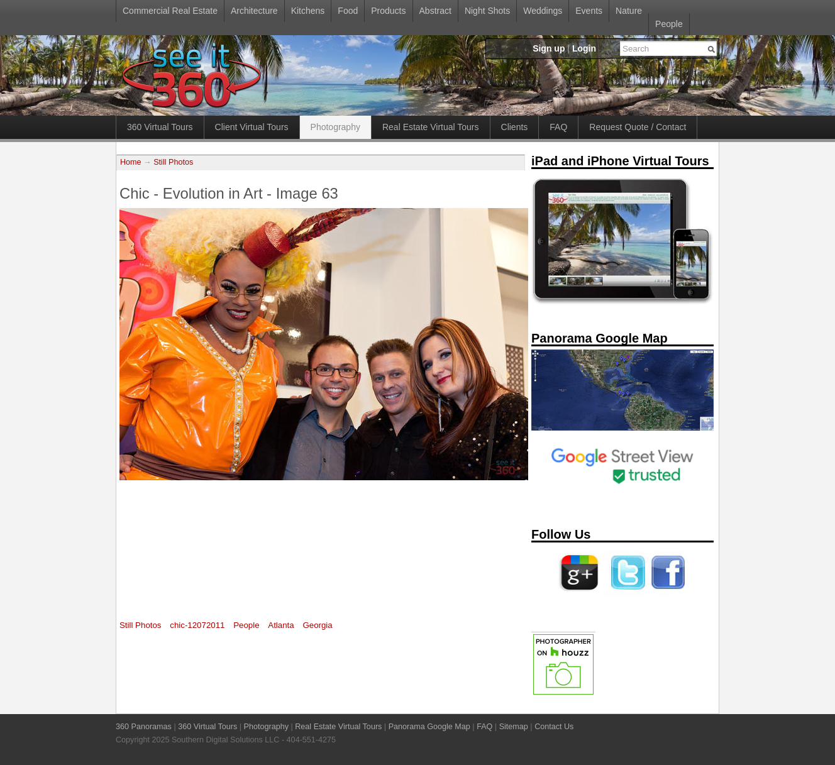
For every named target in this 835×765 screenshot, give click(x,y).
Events (588, 11)
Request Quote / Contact (637, 127)
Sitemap (513, 726)
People (669, 24)
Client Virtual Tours (252, 127)
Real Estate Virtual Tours (430, 127)
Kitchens (308, 11)
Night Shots (487, 11)
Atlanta (281, 625)
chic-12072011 (197, 625)
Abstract (435, 11)
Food (348, 11)
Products (388, 11)
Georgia (317, 625)
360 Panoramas (144, 726)
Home (130, 162)
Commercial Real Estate (170, 11)
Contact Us (553, 726)
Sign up (549, 48)
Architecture (254, 11)
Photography (335, 127)
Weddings (542, 11)
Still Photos (173, 162)
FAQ (558, 127)
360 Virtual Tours (160, 127)
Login (584, 48)
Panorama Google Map (429, 726)
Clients (514, 127)
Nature (629, 11)
